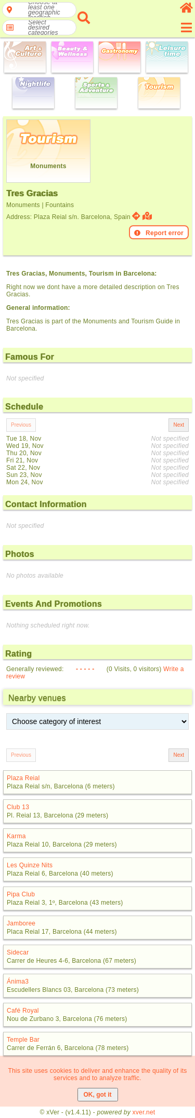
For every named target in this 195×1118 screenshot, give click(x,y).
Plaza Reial (23, 778)
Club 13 (18, 807)
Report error (159, 233)
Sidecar (18, 952)
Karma (16, 836)
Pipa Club (21, 894)
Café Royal (23, 1010)
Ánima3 (18, 981)
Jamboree (21, 923)
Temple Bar (23, 1039)
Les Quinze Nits (30, 865)
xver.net (144, 1112)
